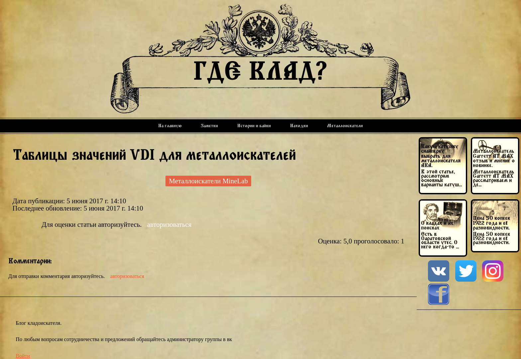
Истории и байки (254, 125)
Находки (299, 125)
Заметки (209, 125)
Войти (23, 356)
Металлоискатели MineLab (208, 181)
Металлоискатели (345, 125)
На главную (170, 125)
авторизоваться (169, 224)
